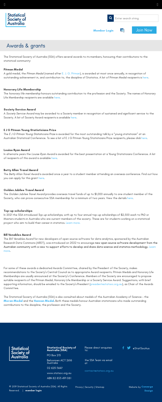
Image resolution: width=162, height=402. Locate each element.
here (145, 77)
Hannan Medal (44, 301)
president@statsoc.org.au (106, 284)
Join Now (144, 30)
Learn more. (73, 222)
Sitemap (99, 387)
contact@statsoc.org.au (99, 370)
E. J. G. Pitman (71, 73)
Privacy (79, 387)
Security (89, 387)
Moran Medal (13, 301)
